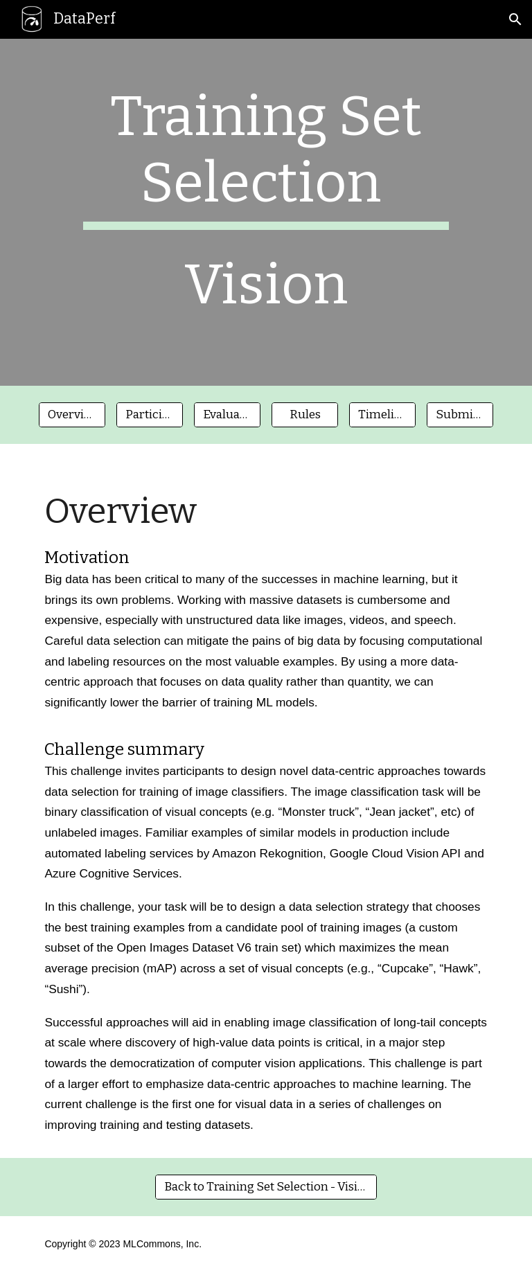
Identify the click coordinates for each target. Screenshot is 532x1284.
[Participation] (149, 415)
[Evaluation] (227, 415)
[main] (266, 212)
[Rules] (304, 415)
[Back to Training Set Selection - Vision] (265, 1186)
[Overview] (71, 415)
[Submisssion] (459, 415)
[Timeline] (382, 415)
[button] (515, 19)
